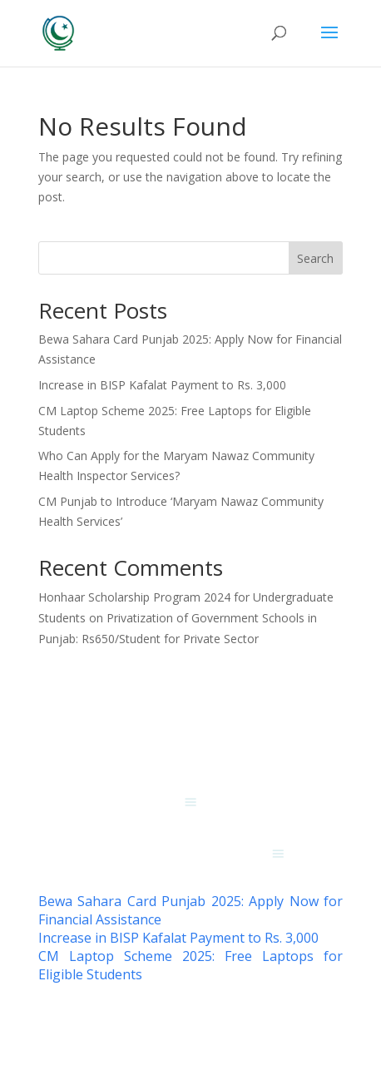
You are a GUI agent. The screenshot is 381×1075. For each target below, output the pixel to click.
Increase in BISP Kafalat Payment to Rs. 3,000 (162, 385)
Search (315, 258)
